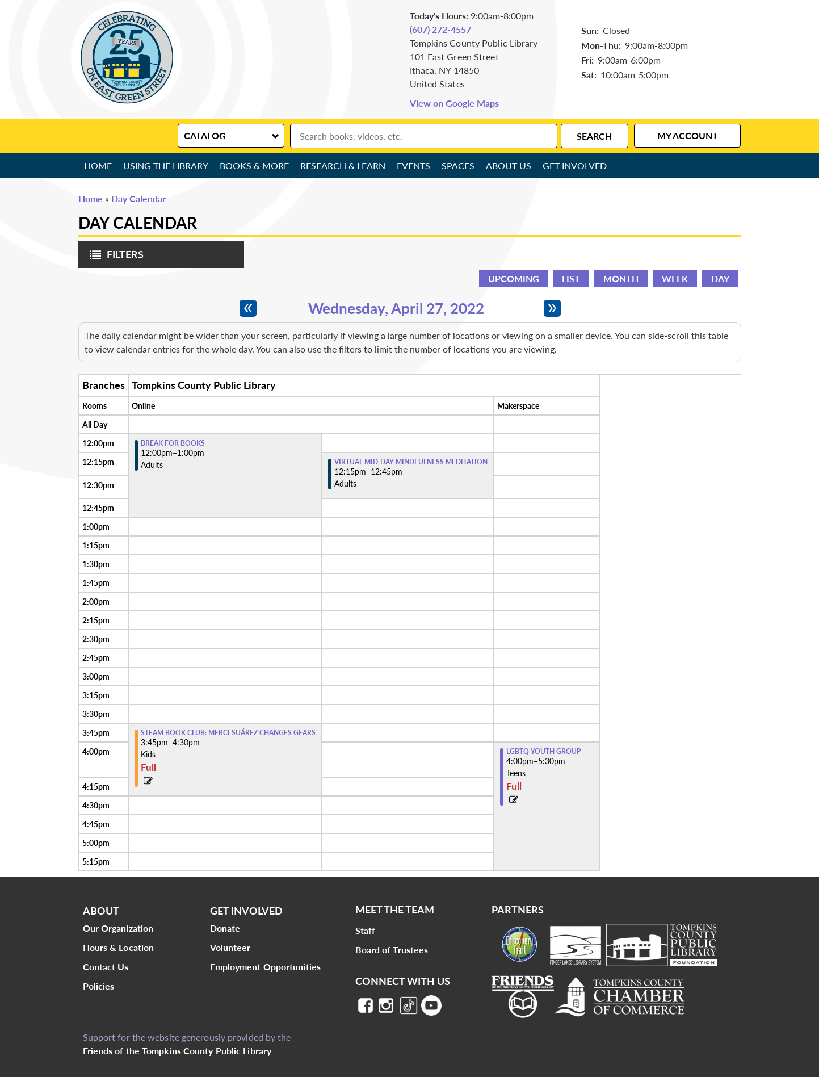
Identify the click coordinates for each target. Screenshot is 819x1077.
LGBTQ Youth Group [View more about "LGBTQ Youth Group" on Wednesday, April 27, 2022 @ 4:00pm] (543, 751)
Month (621, 278)
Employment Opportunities (265, 966)
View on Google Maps (454, 103)
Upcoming (513, 278)
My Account (687, 135)
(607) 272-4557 (440, 29)
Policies (99, 985)
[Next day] (552, 308)
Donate (225, 928)
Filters (114, 258)
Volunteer (230, 947)
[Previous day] (248, 308)
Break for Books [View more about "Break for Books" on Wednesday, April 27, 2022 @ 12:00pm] (173, 443)
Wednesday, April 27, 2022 (396, 308)
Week (675, 278)
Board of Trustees (392, 949)
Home (98, 165)
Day (720, 278)
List (571, 278)
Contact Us (106, 966)
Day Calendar (138, 198)
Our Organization (118, 928)
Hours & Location (118, 947)
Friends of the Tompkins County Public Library (177, 1050)
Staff (365, 930)
